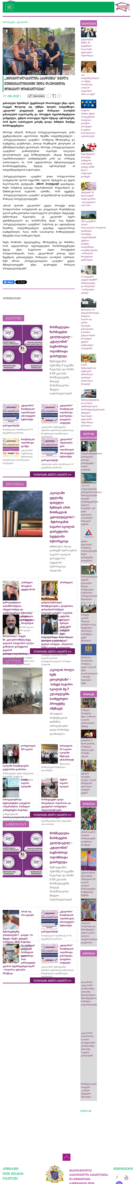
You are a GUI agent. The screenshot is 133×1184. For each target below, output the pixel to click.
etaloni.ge (85, 1110)
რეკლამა (10, 1178)
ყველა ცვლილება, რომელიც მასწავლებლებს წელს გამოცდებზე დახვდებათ (89, 551)
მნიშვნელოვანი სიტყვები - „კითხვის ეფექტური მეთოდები (89, 1090)
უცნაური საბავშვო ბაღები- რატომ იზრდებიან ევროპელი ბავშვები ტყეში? (88, 783)
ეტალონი (22, 22)
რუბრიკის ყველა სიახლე (52, 474)
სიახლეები (9, 22)
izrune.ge (88, 694)
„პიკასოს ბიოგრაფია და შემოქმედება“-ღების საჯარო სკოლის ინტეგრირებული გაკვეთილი (89, 933)
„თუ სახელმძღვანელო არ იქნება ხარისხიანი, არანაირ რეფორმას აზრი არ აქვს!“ (90, 84)
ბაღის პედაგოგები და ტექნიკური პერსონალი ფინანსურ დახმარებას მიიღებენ (88, 374)
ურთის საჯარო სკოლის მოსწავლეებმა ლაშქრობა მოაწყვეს (88, 838)
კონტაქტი (10, 1169)
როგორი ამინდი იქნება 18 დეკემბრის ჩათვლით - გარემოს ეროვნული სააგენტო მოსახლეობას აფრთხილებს (88, 123)
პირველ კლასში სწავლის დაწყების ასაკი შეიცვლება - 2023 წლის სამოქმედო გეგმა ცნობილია (88, 628)
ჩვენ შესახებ (13, 1173)
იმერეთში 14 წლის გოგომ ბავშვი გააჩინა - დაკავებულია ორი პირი (88, 199)
